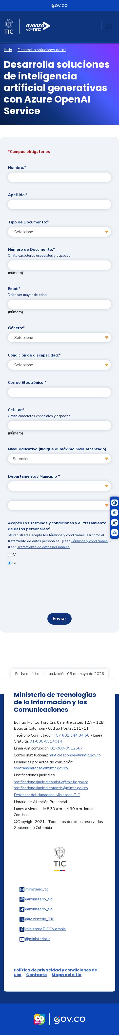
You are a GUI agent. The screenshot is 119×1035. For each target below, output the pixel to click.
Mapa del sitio (66, 975)
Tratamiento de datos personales (43, 547)
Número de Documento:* (39, 252)
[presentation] (59, 591)
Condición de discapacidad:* (34, 355)
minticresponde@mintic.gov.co (75, 755)
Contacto (36, 975)
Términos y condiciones (89, 541)
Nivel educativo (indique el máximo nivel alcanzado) (57, 449)
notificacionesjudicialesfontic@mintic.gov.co (51, 788)
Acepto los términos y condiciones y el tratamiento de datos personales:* (59, 534)
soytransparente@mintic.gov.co (41, 768)
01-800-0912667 (66, 748)
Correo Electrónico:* (27, 382)
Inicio (8, 50)
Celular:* (39, 412)
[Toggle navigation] (108, 26)
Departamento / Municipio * (34, 476)
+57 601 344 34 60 (72, 735)
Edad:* (27, 291)
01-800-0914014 (46, 741)
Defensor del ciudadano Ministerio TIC (47, 795)
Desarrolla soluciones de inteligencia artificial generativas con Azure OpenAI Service (43, 50)
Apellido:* (18, 195)
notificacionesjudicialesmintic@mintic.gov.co (51, 782)
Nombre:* (17, 167)
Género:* (16, 328)
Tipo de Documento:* (28, 222)
